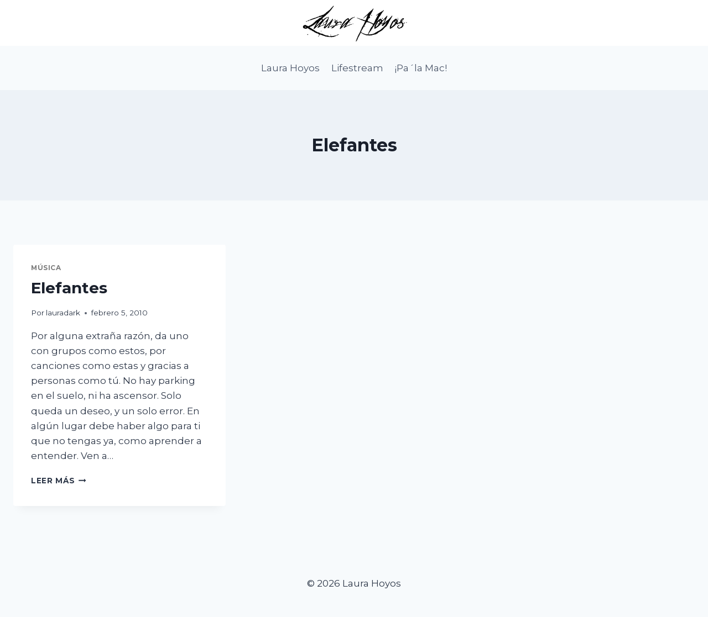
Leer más (58, 480)
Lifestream (357, 67)
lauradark (63, 312)
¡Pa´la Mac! (420, 67)
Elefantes (69, 287)
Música (46, 267)
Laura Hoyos (290, 67)
